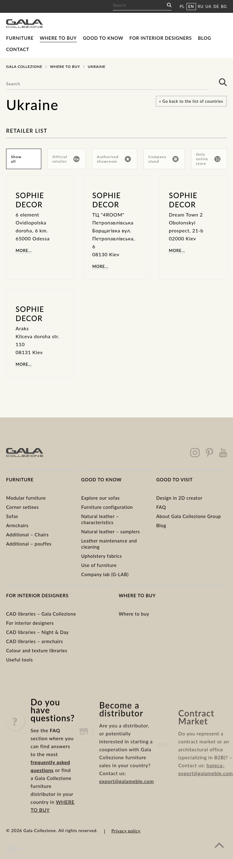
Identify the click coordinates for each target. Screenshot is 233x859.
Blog (204, 38)
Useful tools (19, 659)
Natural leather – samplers (110, 531)
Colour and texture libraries (36, 650)
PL (181, 6)
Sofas (12, 516)
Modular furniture (26, 498)
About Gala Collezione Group (188, 516)
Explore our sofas (100, 498)
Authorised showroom (114, 159)
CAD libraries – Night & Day (37, 632)
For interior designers (160, 38)
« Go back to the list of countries (191, 101)
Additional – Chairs (27, 534)
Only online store (208, 159)
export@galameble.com (126, 798)
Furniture (20, 38)
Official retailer (66, 159)
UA (208, 6)
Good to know (103, 38)
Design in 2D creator (179, 498)
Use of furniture (98, 565)
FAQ (161, 507)
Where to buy (58, 38)
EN (191, 6)
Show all (16, 159)
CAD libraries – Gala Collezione (41, 613)
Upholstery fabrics (101, 556)
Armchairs (17, 525)
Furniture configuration (107, 507)
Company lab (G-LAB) (104, 574)
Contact (17, 49)
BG (224, 6)
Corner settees (22, 507)
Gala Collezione (24, 66)
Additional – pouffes (29, 543)
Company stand (163, 159)
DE (216, 6)
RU (201, 6)
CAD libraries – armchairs (34, 641)
